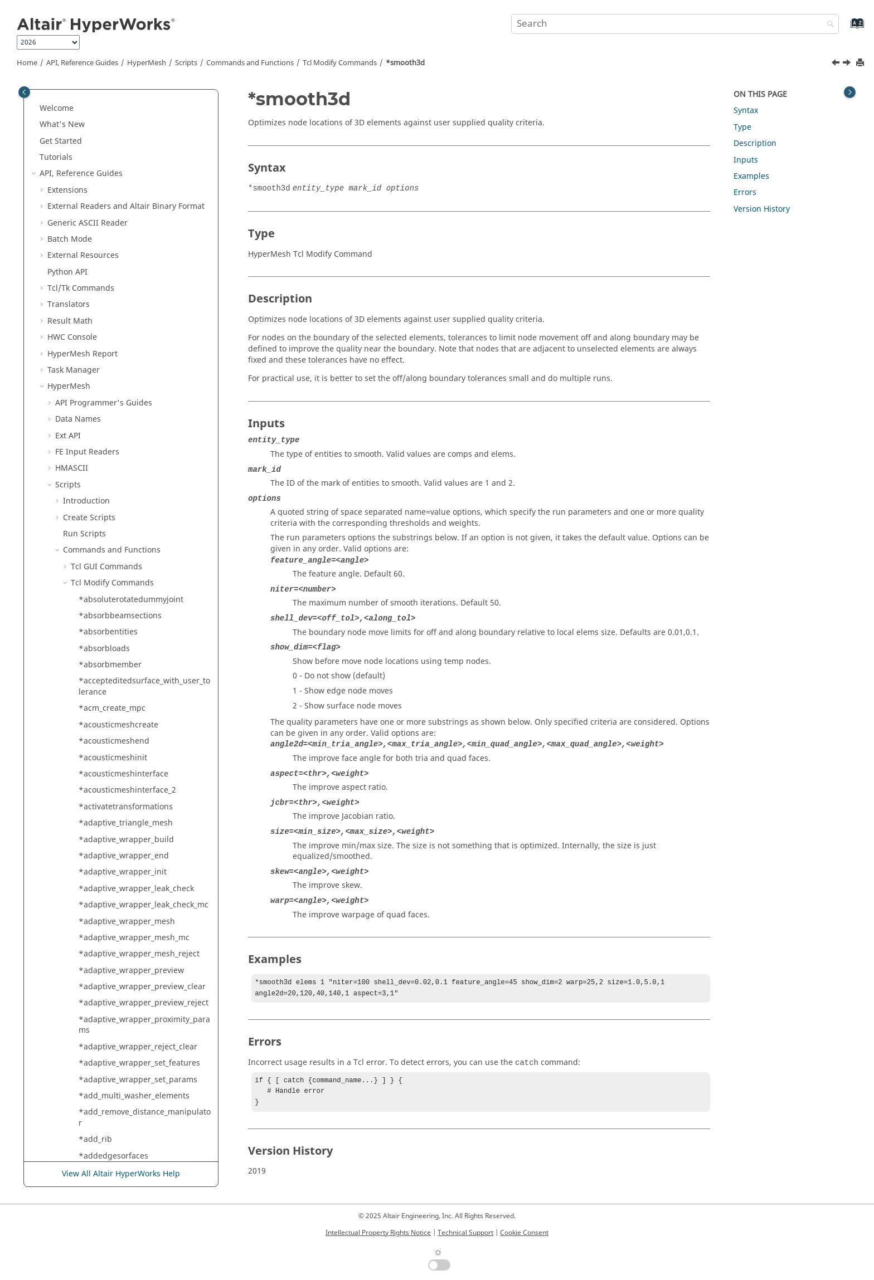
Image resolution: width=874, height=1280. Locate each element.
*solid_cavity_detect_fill (122, 308)
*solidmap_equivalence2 (125, 706)
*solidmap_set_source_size (129, 739)
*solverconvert (106, 968)
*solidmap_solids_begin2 (126, 772)
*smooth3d (405, 63)
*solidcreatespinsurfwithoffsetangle (144, 635)
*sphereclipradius (113, 1082)
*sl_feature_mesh (111, 166)
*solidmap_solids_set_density (133, 821)
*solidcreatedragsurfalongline (136, 597)
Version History (762, 209)
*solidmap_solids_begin (123, 755)
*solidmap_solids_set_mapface (136, 870)
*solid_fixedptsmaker (118, 433)
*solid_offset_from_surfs (124, 466)
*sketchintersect (109, 133)
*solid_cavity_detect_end (125, 291)
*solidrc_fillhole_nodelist (125, 935)
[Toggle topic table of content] (850, 92)
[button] (74, 100)
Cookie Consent (524, 1233)
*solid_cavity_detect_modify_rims (140, 340)
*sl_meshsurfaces (112, 182)
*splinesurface (106, 1115)
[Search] (827, 25)
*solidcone (99, 581)
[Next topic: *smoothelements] (847, 64)
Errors (745, 192)
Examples (751, 176)
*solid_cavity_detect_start (126, 384)
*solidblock (100, 564)
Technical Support (465, 1233)
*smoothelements (112, 247)
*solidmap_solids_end (120, 804)
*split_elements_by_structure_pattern (145, 1137)
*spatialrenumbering (119, 1017)
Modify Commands (340, 63)
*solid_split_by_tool (114, 532)
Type (742, 127)
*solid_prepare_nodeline (125, 499)
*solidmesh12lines (114, 902)
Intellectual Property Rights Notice (378, 1233)
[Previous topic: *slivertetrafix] (836, 64)
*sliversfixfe (101, 198)
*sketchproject (106, 149)
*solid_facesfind (109, 417)
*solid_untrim (104, 548)
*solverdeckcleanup (116, 984)
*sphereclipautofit (113, 1050)
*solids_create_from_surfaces (133, 951)
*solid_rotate (103, 515)
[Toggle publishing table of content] (24, 92)
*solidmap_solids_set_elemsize (136, 837)
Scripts (186, 63)
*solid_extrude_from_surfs (128, 400)
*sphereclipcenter (113, 1066)
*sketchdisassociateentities (130, 100)
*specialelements (111, 1033)
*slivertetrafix (104, 215)
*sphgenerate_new (114, 1099)
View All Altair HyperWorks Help (121, 1174)
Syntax (746, 110)
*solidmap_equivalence (123, 690)
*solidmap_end (107, 673)
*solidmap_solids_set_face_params (143, 853)
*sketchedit (100, 117)
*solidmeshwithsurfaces (124, 919)
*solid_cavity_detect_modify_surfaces (143, 362)
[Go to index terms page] (845, 29)
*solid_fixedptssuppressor (128, 450)
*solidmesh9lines (111, 886)
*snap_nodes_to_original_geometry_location (144, 269)
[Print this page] (861, 63)
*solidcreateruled (112, 613)
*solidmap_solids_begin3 (126, 788)
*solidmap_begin (111, 657)
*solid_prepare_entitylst (123, 482)
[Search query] (675, 24)
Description (755, 143)
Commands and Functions (250, 63)
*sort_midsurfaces (113, 1001)
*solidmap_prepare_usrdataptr (137, 723)
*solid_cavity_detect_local (126, 324)
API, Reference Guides (82, 63)
